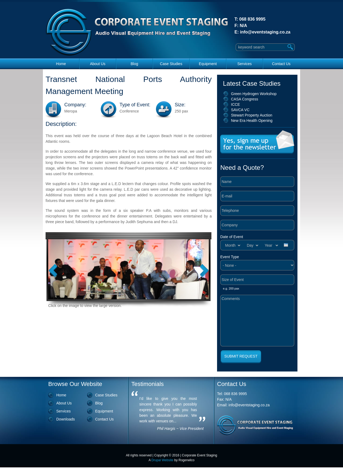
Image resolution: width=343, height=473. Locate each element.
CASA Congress (244, 99)
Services (244, 64)
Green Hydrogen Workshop (254, 94)
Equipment (208, 64)
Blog (134, 64)
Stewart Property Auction (251, 115)
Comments (257, 321)
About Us (98, 64)
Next (204, 271)
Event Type (229, 257)
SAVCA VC (240, 110)
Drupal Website (162, 460)
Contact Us (281, 64)
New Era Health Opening (252, 120)
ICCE (235, 104)
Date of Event (231, 237)
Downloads (65, 419)
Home (61, 64)
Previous (53, 271)
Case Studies (171, 64)
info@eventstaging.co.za (265, 32)
